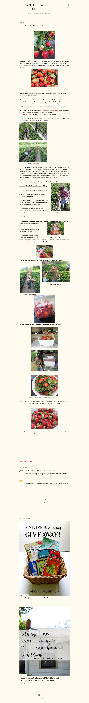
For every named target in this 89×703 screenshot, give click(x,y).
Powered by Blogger (44, 695)
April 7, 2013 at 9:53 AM (42, 481)
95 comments (27, 601)
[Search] (68, 5)
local (31, 461)
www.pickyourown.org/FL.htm (49, 110)
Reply (26, 477)
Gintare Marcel (49, 698)
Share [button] (20, 459)
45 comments (27, 683)
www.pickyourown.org (26, 114)
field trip (25, 461)
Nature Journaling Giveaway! (35, 597)
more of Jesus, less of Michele (34, 470)
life (28, 461)
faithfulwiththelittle (30, 481)
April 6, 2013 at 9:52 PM (49, 470)
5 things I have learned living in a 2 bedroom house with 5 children (39, 679)
